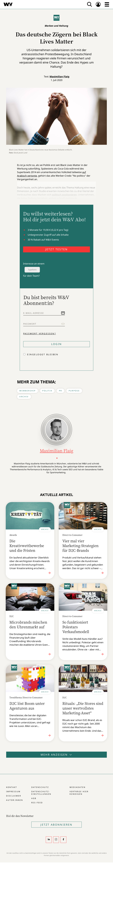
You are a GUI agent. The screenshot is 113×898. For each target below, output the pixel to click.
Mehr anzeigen (56, 754)
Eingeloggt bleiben (42, 354)
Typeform (32, 269)
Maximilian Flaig (59, 76)
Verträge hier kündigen (79, 792)
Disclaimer (13, 796)
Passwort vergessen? (39, 333)
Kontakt (11, 787)
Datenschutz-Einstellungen (41, 792)
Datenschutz (40, 787)
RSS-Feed (37, 802)
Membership (27, 390)
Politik (47, 390)
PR (60, 390)
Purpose (74, 390)
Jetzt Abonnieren (56, 824)
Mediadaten (77, 787)
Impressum (13, 791)
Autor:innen (14, 800)
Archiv (24, 396)
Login (56, 344)
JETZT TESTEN (56, 249)
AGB (33, 798)
